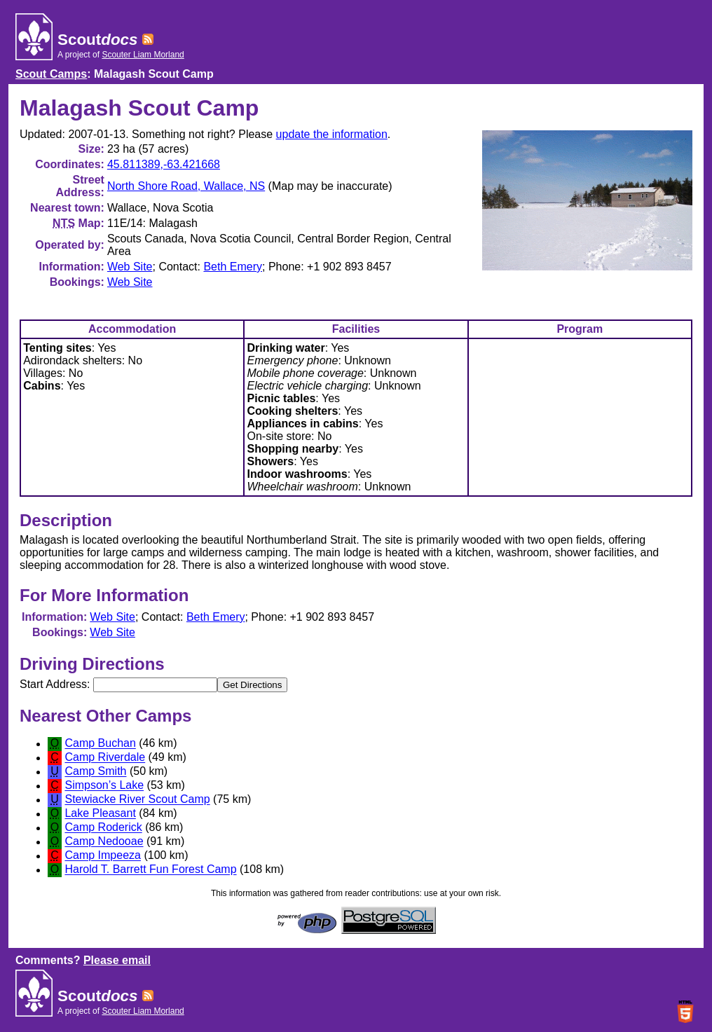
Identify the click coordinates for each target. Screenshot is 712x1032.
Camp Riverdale (104, 758)
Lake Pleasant (99, 814)
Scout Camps (51, 74)
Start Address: (118, 684)
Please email (117, 960)
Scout (97, 39)
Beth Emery (232, 267)
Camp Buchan (99, 744)
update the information (332, 134)
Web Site (130, 267)
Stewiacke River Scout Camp (137, 800)
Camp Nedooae (103, 842)
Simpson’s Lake (104, 786)
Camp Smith (95, 772)
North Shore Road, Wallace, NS (186, 186)
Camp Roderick (103, 828)
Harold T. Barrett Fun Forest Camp (150, 870)
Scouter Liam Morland (143, 55)
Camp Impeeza (102, 856)
